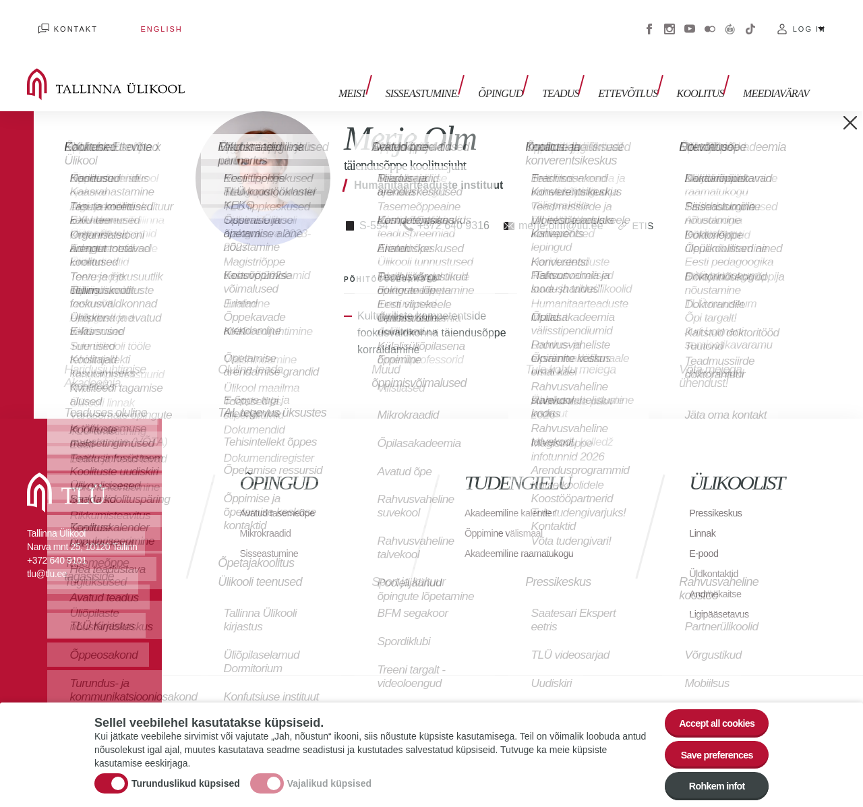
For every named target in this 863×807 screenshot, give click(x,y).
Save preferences (709, 748)
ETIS (644, 208)
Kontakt (64, 20)
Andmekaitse (718, 576)
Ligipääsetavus (722, 597)
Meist (386, 72)
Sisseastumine (273, 536)
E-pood (705, 536)
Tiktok (750, 20)
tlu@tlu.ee (47, 556)
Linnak (704, 516)
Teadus (577, 72)
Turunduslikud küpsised (185, 776)
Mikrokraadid (269, 516)
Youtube (689, 20)
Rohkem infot (709, 785)
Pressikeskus (718, 496)
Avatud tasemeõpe (282, 496)
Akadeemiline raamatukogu (526, 536)
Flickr (710, 20)
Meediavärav (776, 72)
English (127, 20)
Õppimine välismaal (509, 516)
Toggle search (843, 67)
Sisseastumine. (450, 72)
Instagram (669, 20)
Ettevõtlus (639, 72)
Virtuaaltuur (730, 20)
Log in (809, 20)
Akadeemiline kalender (515, 496)
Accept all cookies (709, 711)
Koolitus (706, 72)
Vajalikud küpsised (329, 776)
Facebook (649, 20)
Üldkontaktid (716, 556)
